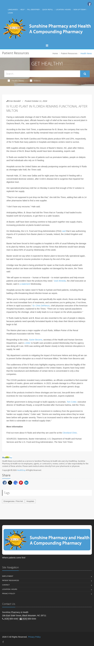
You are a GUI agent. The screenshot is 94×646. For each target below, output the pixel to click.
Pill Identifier (33, 9)
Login (10, 13)
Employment (7, 576)
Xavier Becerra (35, 340)
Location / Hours (63, 9)
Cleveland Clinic (69, 433)
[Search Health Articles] (42, 73)
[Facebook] (89, 4)
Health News (16, 80)
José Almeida (60, 281)
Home (55, 53)
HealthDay (21, 470)
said (64, 231)
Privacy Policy (8, 593)
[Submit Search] (85, 73)
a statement (25, 284)
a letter (27, 343)
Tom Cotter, (72, 402)
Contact (6, 585)
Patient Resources (69, 53)
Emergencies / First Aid (13, 501)
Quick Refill (47, 9)
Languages (13, 9)
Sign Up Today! (80, 9)
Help (22, 9)
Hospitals (30, 501)
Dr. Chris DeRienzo (41, 305)
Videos (35, 80)
